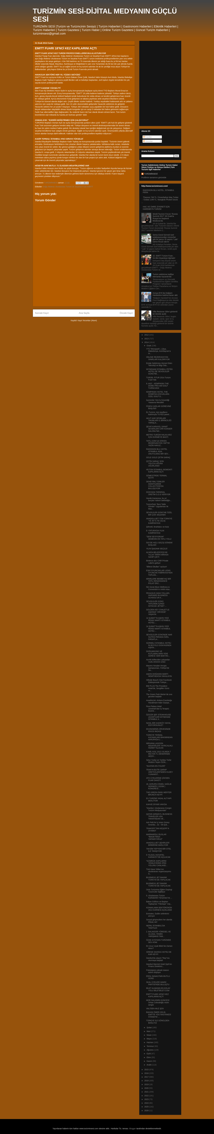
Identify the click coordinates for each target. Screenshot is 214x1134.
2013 (146, 339)
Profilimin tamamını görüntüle (153, 177)
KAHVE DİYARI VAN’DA (156, 804)
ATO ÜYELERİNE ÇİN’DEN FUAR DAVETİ (158, 779)
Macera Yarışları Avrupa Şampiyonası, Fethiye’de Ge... (157, 668)
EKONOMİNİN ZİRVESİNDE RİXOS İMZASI (158, 730)
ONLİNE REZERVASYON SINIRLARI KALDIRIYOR (158, 358)
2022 (146, 1096)
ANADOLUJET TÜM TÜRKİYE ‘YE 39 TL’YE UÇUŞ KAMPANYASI (159, 521)
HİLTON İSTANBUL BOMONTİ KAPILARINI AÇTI (159, 470)
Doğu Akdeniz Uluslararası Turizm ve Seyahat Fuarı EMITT (68, 187)
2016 (146, 1073)
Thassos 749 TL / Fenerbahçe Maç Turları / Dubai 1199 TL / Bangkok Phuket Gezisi (161, 198)
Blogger (132, 1128)
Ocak (149, 346)
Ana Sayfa (84, 313)
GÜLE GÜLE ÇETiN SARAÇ (158, 457)
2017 (146, 1077)
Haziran (150, 1042)
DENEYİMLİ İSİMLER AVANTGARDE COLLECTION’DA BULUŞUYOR (155, 485)
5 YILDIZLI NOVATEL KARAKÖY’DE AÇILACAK (158, 856)
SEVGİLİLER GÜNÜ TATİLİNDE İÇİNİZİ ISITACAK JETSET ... (156, 603)
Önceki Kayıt (126, 313)
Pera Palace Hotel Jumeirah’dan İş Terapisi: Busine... (157, 708)
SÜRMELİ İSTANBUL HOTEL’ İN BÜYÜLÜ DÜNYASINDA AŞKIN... (158, 645)
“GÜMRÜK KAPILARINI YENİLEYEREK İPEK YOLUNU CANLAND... (156, 863)
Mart (149, 1031)
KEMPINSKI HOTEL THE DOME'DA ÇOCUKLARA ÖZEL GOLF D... (157, 394)
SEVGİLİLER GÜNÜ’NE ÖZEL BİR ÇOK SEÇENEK (159, 513)
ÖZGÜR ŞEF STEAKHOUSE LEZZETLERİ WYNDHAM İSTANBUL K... (158, 717)
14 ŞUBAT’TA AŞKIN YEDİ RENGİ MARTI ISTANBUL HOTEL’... (158, 620)
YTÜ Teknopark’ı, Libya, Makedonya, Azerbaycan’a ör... (158, 351)
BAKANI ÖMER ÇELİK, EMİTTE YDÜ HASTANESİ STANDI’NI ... (158, 1014)
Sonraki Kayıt (42, 313)
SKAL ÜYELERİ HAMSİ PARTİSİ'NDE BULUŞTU (157, 983)
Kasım (150, 1061)
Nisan (149, 1035)
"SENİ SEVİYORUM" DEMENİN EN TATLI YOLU (158, 538)
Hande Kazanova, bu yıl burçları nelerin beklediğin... (159, 499)
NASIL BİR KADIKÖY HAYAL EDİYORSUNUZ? (158, 724)
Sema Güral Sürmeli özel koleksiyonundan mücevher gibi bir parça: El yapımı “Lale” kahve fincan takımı (165, 238)
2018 (146, 1081)
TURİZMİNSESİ (151, 174)
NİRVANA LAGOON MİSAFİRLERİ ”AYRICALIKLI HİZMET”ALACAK (159, 745)
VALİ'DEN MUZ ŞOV (155, 1008)
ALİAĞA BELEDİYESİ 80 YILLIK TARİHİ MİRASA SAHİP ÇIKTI (157, 554)
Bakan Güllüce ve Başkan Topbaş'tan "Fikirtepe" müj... (159, 903)
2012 (146, 335)
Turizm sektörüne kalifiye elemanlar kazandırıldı (163, 275)
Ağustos (150, 1050)
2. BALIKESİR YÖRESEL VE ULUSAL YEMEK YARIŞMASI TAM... (158, 934)
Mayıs (149, 1039)
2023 (146, 1099)
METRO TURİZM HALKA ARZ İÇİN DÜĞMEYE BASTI (159, 436)
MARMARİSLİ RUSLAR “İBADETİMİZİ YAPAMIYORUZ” (156, 836)
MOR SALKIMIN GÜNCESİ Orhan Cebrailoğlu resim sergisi (157, 1002)
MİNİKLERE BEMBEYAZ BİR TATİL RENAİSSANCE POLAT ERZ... (158, 581)
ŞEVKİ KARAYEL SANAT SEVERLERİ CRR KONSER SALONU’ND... (159, 428)
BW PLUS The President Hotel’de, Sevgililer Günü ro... (157, 688)
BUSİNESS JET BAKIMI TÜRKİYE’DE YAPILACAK (158, 878)
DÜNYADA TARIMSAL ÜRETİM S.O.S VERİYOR (158, 493)
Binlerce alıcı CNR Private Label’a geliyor (157, 562)
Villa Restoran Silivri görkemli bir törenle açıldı (165, 313)
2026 (146, 1110)
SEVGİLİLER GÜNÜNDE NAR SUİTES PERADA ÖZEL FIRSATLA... (159, 637)
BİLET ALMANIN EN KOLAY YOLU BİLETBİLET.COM (158, 989)
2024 (146, 1103)
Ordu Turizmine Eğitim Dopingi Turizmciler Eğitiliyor (159, 890)
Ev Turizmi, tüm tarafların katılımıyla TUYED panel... (158, 413)
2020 (146, 1088)
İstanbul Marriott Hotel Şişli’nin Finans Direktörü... (159, 965)
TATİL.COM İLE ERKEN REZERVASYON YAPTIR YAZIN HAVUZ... (158, 443)
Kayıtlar (147, 137)
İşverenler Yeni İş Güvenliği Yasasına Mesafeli (157, 401)
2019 (146, 1084)
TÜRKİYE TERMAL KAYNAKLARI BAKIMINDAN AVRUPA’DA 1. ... (159, 737)
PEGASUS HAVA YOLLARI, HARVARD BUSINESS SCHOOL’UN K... (158, 595)
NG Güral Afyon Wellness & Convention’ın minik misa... (158, 588)
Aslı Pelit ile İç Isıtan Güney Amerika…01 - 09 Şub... (157, 823)
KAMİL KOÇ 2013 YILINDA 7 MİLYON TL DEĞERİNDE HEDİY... (158, 754)
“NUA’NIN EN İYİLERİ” (155, 766)
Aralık (149, 1065)
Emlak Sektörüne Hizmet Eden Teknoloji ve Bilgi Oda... (159, 364)
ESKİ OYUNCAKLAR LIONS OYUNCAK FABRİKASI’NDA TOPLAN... (159, 572)
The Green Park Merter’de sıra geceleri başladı (159, 695)
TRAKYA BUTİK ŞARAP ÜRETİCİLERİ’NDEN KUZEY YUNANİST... (159, 772)
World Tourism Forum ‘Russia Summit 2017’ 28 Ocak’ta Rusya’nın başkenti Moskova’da (165, 217)
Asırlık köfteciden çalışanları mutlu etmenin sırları (158, 661)
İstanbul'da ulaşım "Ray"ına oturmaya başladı (158, 959)
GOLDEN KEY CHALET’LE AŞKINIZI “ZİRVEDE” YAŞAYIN (157, 612)
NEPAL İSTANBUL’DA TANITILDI (155, 927)
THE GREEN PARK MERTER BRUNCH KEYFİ (158, 793)
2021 (146, 1092)
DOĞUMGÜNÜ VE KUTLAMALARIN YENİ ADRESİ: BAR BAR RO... (158, 653)
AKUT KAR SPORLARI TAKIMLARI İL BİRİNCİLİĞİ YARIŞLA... (158, 420)
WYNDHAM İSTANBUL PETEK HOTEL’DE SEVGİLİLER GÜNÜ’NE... (159, 371)
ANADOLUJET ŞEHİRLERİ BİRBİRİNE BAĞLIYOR (157, 844)
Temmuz (150, 1046)
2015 (146, 1069)
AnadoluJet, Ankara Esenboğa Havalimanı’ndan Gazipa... (159, 701)
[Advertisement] (84, 285)
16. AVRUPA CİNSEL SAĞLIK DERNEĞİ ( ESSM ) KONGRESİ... (159, 786)
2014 (146, 342)
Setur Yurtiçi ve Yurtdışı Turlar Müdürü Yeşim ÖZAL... (158, 761)
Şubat (149, 1027)
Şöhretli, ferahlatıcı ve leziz (157, 527)
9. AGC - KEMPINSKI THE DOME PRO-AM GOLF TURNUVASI (157, 385)
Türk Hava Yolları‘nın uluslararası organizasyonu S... (158, 871)
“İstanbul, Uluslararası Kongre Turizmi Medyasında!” (158, 809)
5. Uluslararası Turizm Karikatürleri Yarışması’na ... (159, 897)
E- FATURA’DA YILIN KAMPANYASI (155, 532)
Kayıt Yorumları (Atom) (87, 320)
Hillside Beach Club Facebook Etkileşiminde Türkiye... (159, 681)
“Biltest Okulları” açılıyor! (156, 567)
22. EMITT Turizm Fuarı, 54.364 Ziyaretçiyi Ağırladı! (164, 257)
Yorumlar (148, 141)
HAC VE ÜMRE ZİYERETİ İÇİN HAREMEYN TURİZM (156, 208)
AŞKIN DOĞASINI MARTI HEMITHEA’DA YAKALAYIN (159, 675)
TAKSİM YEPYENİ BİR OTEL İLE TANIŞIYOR (158, 850)
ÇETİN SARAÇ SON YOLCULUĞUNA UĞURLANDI (155, 463)
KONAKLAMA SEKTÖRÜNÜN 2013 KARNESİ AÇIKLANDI (159, 909)
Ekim (149, 1057)
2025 (146, 1107)
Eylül (149, 1053)
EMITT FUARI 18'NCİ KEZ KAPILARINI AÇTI (157, 995)
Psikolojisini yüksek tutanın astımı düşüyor (157, 971)
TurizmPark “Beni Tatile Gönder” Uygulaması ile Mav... (157, 506)
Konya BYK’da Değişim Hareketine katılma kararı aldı (165, 294)
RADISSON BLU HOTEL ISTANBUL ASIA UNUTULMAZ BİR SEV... (158, 451)
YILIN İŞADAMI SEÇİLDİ (156, 549)
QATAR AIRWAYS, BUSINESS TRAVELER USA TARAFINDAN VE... (159, 816)
